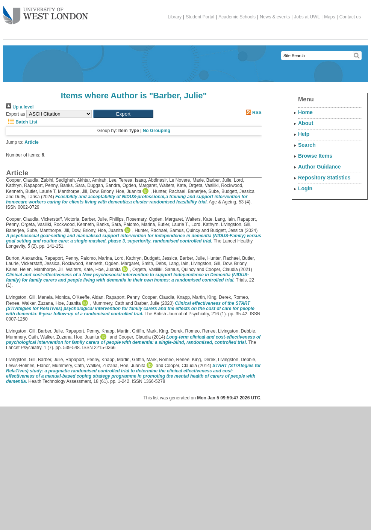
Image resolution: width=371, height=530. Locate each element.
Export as (15, 114)
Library (175, 17)
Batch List (21, 122)
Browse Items (315, 156)
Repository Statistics (324, 178)
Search (307, 145)
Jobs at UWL (307, 17)
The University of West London (45, 12)
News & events (275, 17)
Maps (329, 17)
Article (31, 142)
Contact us (350, 17)
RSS (253, 112)
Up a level (19, 107)
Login (305, 188)
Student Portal (200, 17)
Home (305, 112)
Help (303, 134)
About (305, 123)
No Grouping (156, 130)
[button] (123, 114)
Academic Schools (237, 17)
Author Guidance (319, 167)
